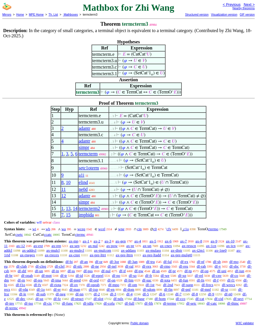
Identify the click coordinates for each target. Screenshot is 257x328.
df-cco (180, 298)
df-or (98, 261)
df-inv (9, 303)
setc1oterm (89, 167)
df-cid (218, 298)
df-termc (11, 308)
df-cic (47, 303)
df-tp (188, 271)
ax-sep (75, 246)
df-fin (168, 289)
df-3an (132, 261)
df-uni (221, 271)
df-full (129, 303)
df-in (55, 271)
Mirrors (6, 14)
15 (68, 214)
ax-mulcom (102, 250)
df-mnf (206, 289)
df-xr (224, 289)
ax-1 (86, 241)
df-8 (195, 294)
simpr (84, 147)
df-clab (21, 266)
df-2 (97, 294)
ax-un (147, 246)
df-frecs (207, 285)
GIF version (247, 14)
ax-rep (56, 246)
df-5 (146, 294)
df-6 (162, 294)
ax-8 (198, 241)
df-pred (75, 280)
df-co (234, 275)
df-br (8, 275)
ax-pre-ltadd (152, 255)
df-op (204, 271)
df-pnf (186, 289)
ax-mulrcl (76, 250)
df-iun (239, 271)
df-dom (128, 289)
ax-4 (137, 241)
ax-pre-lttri (98, 255)
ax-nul (93, 246)
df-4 (129, 294)
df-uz (39, 298)
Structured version (196, 14)
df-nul (106, 271)
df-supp (187, 285)
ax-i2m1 (198, 250)
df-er (57, 289)
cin (139, 229)
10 (68, 182)
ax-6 (168, 241)
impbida (86, 214)
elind (83, 182)
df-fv (37, 285)
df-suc (147, 280)
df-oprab (93, 285)
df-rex (146, 266)
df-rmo (165, 266)
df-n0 (228, 294)
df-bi (69, 261)
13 (68, 208)
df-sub (41, 294)
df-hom (160, 298)
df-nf (200, 261)
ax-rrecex (52, 255)
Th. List (53, 14)
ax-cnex (166, 246)
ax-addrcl (29, 250)
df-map (74, 289)
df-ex (184, 261)
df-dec (20, 298)
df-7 (178, 294)
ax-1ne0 (220, 250)
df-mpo (113, 285)
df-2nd (168, 285)
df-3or (114, 261)
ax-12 (20, 246)
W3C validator (245, 323)
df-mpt (46, 275)
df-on (111, 280)
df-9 (211, 294)
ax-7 (183, 241)
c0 (155, 229)
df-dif (22, 271)
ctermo (213, 229)
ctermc (80, 234)
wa (63, 229)
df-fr (148, 275)
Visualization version (224, 14)
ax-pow (112, 246)
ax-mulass (153, 250)
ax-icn (231, 246)
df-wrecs (228, 285)
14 (75, 208)
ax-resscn (189, 246)
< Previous (232, 4)
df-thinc (233, 303)
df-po (116, 275)
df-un (39, 271)
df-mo (233, 261)
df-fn (200, 280)
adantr (84, 128)
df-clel (60, 266)
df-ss (71, 271)
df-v (217, 266)
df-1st (150, 285)
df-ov (74, 285)
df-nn (80, 294)
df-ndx (118, 298)
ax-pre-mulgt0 (181, 255)
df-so (133, 275)
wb (48, 229)
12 (63, 195)
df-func (67, 303)
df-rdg (23, 289)
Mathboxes (70, 14)
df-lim (129, 280)
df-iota (165, 280)
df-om (132, 285)
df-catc (212, 303)
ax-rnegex (27, 255)
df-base (138, 298)
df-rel (199, 275)
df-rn (21, 280)
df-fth (148, 303)
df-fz (57, 298)
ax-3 (107, 241)
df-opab (27, 275)
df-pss (88, 271)
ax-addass (128, 250)
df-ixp (93, 289)
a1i (82, 175)
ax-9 (214, 241)
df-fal (167, 261)
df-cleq (41, 266)
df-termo (169, 303)
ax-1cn (211, 246)
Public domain (140, 323)
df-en (110, 289)
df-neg (60, 294)
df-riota (55, 285)
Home (20, 14)
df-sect (238, 298)
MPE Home (36, 14)
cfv (168, 229)
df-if (122, 271)
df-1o (41, 289)
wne (121, 229)
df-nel (112, 266)
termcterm (88, 153)
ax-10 (230, 241)
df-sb (217, 261)
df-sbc (234, 266)
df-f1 (231, 280)
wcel (101, 229)
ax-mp (73, 241)
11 (63, 189)
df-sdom (149, 289)
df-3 (113, 294)
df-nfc (77, 266)
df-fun (183, 280)
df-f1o (20, 285)
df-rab (201, 266)
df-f (216, 280)
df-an (84, 261)
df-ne (95, 266)
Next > (249, 4)
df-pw (138, 271)
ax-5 (153, 241)
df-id (79, 275)
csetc (19, 234)
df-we (165, 275)
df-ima (56, 280)
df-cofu (109, 303)
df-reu (183, 266)
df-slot (98, 298)
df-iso (28, 303)
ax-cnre (74, 255)
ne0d (83, 189)
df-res (38, 280)
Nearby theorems (243, 8)
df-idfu (88, 303)
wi (34, 229)
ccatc (48, 234)
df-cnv (217, 275)
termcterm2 (89, 208)
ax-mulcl (53, 250)
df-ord (94, 280)
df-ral (129, 266)
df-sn (156, 271)
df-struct (77, 298)
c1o (186, 229)
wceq (81, 229)
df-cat (199, 298)
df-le (22, 294)
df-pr (172, 271)
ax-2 (96, 241)
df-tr (63, 275)
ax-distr (176, 250)
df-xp (182, 275)
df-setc (191, 303)
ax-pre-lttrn (124, 255)
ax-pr (130, 246)
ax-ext (38, 246)
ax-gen (120, 241)
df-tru (150, 261)
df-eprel (97, 275)
